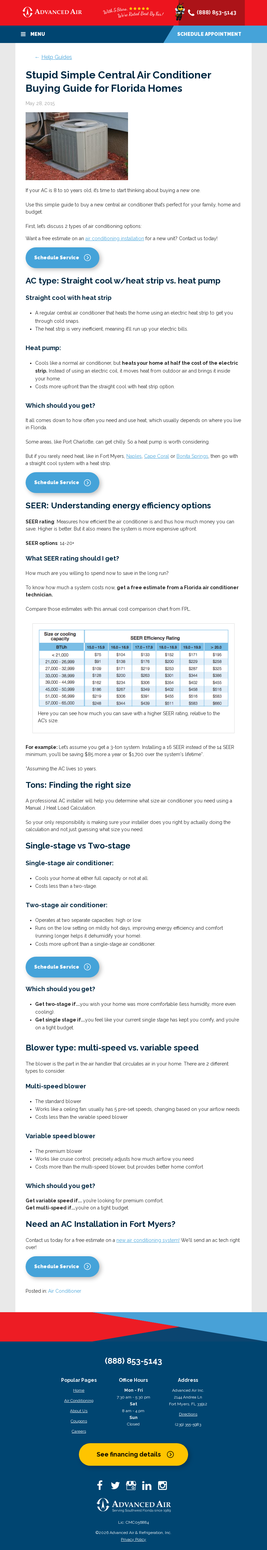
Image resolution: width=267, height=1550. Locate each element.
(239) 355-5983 (188, 1424)
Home (78, 1390)
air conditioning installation (114, 238)
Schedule (209, 34)
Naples (134, 456)
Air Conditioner (64, 1291)
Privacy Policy (133, 1539)
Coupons (79, 1421)
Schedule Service (56, 257)
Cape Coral (156, 456)
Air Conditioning (79, 1400)
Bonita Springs (192, 456)
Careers (79, 1431)
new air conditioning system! (148, 1240)
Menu (32, 34)
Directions (188, 1414)
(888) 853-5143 (211, 13)
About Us (78, 1410)
